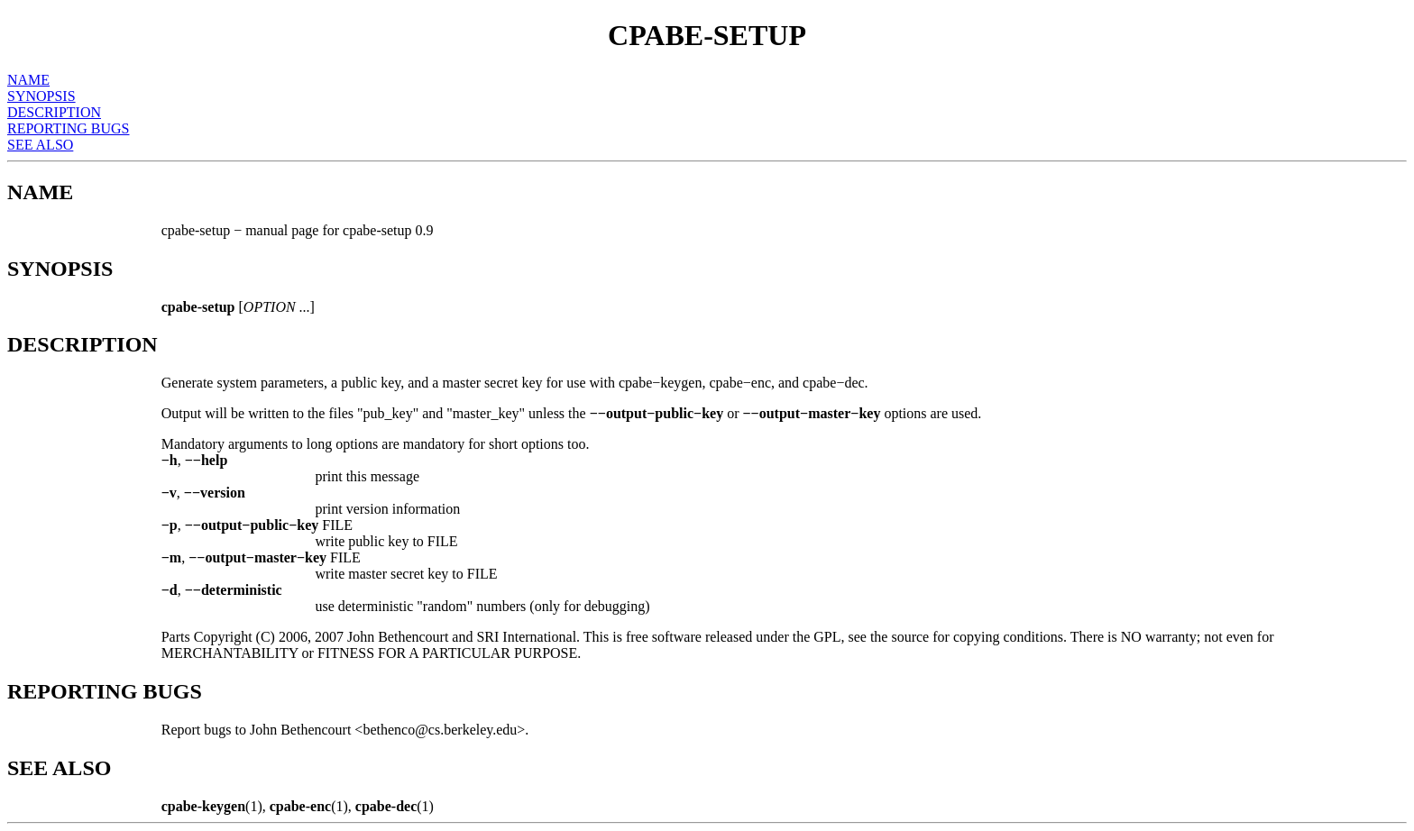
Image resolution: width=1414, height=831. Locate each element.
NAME (28, 79)
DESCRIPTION (54, 112)
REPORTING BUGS (68, 128)
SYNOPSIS (41, 96)
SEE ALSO (40, 144)
